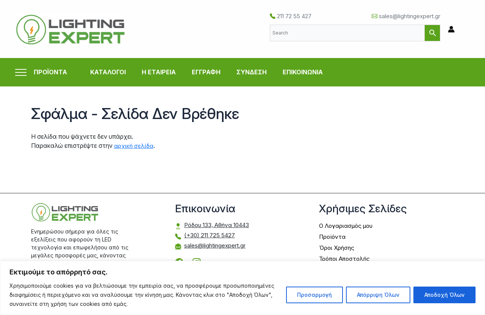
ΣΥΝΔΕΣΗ (251, 72)
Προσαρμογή (314, 294)
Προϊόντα (333, 236)
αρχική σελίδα (134, 145)
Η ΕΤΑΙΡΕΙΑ (159, 72)
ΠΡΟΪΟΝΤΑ (50, 72)
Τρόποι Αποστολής (346, 257)
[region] (242, 288)
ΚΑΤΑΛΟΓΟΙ (108, 72)
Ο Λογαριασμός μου (347, 225)
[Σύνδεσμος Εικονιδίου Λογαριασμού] (451, 29)
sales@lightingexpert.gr (406, 16)
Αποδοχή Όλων (444, 294)
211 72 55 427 (290, 16)
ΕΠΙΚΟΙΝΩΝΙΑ (303, 72)
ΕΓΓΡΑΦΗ (206, 72)
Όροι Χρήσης (337, 247)
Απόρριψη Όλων (378, 294)
